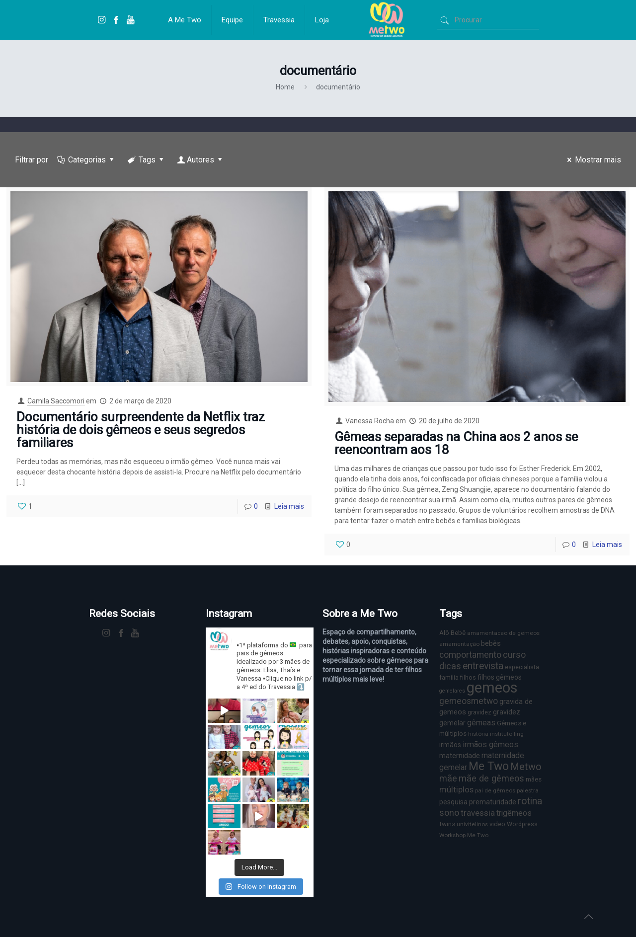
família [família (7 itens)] (449, 677)
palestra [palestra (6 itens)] (528, 790)
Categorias (86, 159)
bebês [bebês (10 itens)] (491, 643)
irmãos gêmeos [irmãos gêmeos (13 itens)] (490, 744)
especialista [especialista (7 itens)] (522, 667)
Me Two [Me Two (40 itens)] (489, 766)
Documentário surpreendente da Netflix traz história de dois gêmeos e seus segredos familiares (140, 429)
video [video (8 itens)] (497, 824)
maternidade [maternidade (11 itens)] (459, 755)
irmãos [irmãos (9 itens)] (450, 745)
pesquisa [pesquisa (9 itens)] (453, 802)
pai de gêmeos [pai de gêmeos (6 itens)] (495, 790)
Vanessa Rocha (369, 421)
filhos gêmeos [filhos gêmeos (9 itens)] (499, 677)
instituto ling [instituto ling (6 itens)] (507, 733)
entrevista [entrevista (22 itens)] (483, 666)
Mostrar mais (592, 159)
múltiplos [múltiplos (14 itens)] (456, 789)
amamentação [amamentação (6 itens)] (459, 643)
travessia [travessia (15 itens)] (478, 813)
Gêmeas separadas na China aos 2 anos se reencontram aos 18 (456, 443)
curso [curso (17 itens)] (514, 654)
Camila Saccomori (55, 401)
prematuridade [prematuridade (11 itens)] (492, 801)
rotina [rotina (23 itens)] (530, 801)
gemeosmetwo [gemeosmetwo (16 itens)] (468, 701)
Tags (146, 159)
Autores (201, 159)
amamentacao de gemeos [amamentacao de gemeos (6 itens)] (503, 632)
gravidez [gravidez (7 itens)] (479, 712)
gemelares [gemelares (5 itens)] (452, 691)
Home (285, 87)
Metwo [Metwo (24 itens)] (526, 767)
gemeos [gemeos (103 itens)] (492, 687)
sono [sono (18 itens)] (449, 812)
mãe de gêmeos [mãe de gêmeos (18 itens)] (491, 778)
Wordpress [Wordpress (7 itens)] (522, 824)
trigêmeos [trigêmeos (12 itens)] (514, 813)
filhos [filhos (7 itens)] (468, 677)
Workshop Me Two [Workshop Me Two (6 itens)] (463, 835)
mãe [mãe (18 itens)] (448, 778)
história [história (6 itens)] (478, 733)
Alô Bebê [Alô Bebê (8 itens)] (452, 632)
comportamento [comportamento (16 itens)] (470, 655)
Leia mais (289, 506)
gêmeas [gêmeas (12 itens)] (481, 722)
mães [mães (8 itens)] (534, 779)
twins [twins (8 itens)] (447, 824)
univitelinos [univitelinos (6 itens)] (472, 824)
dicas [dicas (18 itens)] (450, 666)
